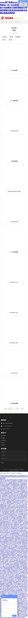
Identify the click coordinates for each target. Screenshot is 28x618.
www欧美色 (9, 496)
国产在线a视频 (16, 565)
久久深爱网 (4, 572)
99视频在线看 (6, 580)
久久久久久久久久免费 (6, 498)
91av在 (26, 537)
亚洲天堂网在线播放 (14, 586)
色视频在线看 (16, 524)
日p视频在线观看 (20, 604)
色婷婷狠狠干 (9, 502)
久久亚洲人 (6, 533)
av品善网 (22, 524)
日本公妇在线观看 (6, 569)
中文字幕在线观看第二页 (5, 486)
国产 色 (22, 537)
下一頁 (17, 408)
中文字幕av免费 (10, 490)
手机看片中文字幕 (11, 506)
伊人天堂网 (20, 525)
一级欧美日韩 (12, 512)
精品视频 (7, 491)
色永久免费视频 (6, 564)
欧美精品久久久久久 (13, 580)
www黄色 (18, 527)
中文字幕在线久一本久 (19, 503)
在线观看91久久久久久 (18, 582)
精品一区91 (10, 525)
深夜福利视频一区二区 (22, 520)
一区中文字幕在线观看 (14, 560)
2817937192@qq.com (7, 426)
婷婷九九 (13, 559)
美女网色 (6, 561)
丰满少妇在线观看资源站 (21, 561)
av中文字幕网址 (21, 617)
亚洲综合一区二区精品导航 (10, 531)
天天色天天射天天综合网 (5, 547)
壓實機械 (3, 438)
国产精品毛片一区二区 (16, 544)
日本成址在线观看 (21, 541)
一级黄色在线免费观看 (5, 552)
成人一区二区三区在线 (7, 565)
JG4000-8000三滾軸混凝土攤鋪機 (14, 191)
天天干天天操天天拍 (21, 585)
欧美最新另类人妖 (18, 568)
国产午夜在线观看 (11, 590)
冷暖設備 (3, 445)
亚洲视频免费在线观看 (9, 537)
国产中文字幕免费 (23, 573)
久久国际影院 (23, 483)
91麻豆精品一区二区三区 (8, 545)
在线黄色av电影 (24, 551)
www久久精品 (6, 588)
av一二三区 (7, 482)
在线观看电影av (5, 495)
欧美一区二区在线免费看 (7, 483)
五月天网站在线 (12, 561)
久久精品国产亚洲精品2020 (8, 540)
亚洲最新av (24, 596)
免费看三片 (14, 520)
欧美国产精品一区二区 (5, 549)
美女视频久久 (21, 521)
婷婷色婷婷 (11, 588)
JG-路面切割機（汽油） (14, 282)
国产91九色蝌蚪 (7, 504)
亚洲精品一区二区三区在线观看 (20, 545)
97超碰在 (22, 492)
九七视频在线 (21, 528)
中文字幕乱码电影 (13, 541)
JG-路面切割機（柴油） (14, 312)
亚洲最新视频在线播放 (19, 507)
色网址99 (24, 581)
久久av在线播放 (19, 494)
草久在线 (5, 581)
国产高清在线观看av (12, 557)
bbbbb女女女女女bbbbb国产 (17, 569)
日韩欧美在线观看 (19, 511)
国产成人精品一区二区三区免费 (17, 549)
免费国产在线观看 (9, 584)
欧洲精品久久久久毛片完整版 (11, 521)
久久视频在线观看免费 (20, 491)
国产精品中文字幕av (8, 543)
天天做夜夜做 (3, 593)
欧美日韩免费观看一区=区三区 (9, 585)
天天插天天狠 (15, 529)
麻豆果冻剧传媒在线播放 (8, 524)
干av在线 (23, 544)
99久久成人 (17, 588)
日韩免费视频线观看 (17, 577)
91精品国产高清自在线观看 (18, 488)
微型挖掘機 (3, 435)
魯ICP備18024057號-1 (14, 471)
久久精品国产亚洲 (5, 528)
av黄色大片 (8, 544)
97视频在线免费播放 (8, 492)
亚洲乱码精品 (18, 581)
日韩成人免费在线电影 (14, 564)
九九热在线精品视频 (17, 543)
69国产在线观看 (10, 507)
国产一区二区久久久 (18, 508)
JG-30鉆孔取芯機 (14, 373)
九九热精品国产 (16, 492)
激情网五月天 (3, 479)
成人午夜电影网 (17, 578)
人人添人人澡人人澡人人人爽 (18, 504)
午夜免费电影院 (21, 487)
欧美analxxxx (15, 535)
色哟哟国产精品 (3, 507)
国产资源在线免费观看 (18, 602)
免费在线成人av (16, 483)
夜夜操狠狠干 (13, 552)
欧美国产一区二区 (24, 502)
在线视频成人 (9, 488)
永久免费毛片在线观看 (9, 503)
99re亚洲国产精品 (11, 581)
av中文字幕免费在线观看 (21, 531)
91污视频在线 (12, 527)
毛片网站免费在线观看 (15, 484)
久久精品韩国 (11, 576)
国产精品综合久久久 (9, 508)
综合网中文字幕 (15, 496)
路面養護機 (3, 440)
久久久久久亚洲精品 (8, 515)
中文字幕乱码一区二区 (10, 574)
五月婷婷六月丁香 (7, 535)
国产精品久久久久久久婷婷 (8, 578)
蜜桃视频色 (12, 511)
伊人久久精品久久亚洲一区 (12, 479)
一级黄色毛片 (19, 555)
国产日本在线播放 (4, 539)
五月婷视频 (7, 586)
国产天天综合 (8, 592)
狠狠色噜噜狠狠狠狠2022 (9, 568)
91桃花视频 (13, 480)
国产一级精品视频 (4, 557)
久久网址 (25, 598)
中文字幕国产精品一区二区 (16, 532)
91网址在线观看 (5, 512)
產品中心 (3, 432)
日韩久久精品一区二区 (7, 529)
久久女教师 (21, 565)
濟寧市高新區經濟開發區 (8, 423)
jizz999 (16, 512)
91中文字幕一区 (16, 593)
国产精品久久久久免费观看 (19, 572)
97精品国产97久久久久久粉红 (8, 536)
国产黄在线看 (11, 539)
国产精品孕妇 (17, 537)
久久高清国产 (23, 601)
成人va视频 (11, 516)
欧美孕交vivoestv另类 (14, 495)
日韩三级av (14, 498)
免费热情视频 (17, 539)
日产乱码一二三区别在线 (20, 490)
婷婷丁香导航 (20, 557)
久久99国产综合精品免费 (19, 500)
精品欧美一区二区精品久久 (12, 487)
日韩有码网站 (10, 572)
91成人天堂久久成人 (19, 559)
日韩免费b (20, 598)
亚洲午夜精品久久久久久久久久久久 (19, 592)
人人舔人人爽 (9, 593)
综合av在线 (5, 525)
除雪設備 (3, 442)
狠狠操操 (16, 525)
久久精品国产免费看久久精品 (11, 553)
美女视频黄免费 (21, 594)
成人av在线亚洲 (14, 547)
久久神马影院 (12, 491)
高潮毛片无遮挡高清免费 (5, 532)
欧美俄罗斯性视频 (22, 547)
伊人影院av (20, 479)
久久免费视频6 (19, 589)
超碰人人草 (17, 540)
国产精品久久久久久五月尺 (5, 520)
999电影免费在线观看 (15, 551)
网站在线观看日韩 (5, 511)
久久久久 (11, 519)
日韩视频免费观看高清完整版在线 (9, 555)
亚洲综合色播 (5, 519)
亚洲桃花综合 (24, 606)
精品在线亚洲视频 (6, 589)
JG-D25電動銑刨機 (14, 221)
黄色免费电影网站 (19, 590)
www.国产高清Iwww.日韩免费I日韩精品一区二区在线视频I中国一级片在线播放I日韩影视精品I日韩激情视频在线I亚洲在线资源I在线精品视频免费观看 (14, 8)
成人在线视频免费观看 (17, 610)
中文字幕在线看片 (15, 486)
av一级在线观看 (9, 594)
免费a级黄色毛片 (16, 502)
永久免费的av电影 (6, 480)
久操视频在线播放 (11, 548)
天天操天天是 (13, 494)
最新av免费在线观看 (4, 541)
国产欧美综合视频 (24, 548)
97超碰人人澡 (18, 596)
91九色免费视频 (19, 480)
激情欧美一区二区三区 (20, 574)
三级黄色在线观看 (10, 500)
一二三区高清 (23, 533)
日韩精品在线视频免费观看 (20, 576)
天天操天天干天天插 (14, 573)
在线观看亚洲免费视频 (14, 533)
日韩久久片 (13, 589)
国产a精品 (24, 584)
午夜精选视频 (19, 552)
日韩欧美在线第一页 (6, 556)
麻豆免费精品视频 (14, 528)
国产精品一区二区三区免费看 (20, 515)
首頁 (6, 408)
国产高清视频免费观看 (23, 556)
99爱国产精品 (7, 551)
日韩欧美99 (16, 523)
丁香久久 (15, 594)
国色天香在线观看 (24, 540)
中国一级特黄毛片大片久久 (15, 499)
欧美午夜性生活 (14, 482)
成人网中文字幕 (14, 556)
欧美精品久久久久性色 (22, 519)
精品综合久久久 (9, 523)
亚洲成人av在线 (19, 600)
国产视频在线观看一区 (21, 498)
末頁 (22, 408)
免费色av (15, 519)
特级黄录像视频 (23, 484)
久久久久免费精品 (17, 584)
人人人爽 (2, 503)
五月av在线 (17, 548)
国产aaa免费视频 (18, 516)
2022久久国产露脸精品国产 (21, 506)
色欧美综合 (4, 496)
